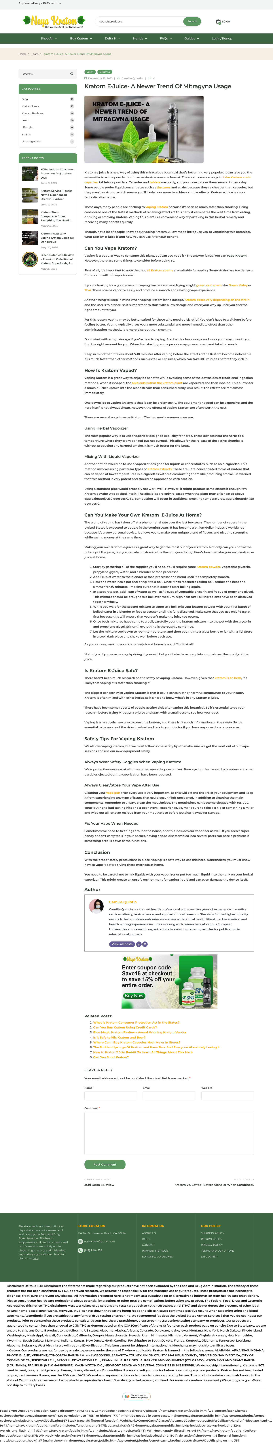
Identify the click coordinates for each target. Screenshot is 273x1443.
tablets (155, 182)
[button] (49, 38)
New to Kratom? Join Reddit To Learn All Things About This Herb (143, 1052)
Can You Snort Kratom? (111, 1057)
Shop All (49, 38)
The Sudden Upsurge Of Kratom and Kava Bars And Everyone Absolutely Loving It (156, 1047)
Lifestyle (105, 72)
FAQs (166, 38)
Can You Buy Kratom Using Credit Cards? (125, 1027)
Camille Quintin (123, 902)
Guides (192, 38)
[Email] (145, 944)
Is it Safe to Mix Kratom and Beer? (119, 1037)
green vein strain (209, 285)
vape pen (113, 793)
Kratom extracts (159, 469)
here (35, 1258)
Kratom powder (208, 567)
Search (192, 21)
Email (146, 1088)
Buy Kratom (81, 38)
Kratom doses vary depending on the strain (217, 300)
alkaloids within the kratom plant (157, 383)
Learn (35, 54)
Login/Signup (222, 38)
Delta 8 (112, 38)
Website (206, 1088)
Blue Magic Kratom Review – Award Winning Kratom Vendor (139, 1032)
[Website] (139, 944)
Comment (92, 1108)
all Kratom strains (160, 270)
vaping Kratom (156, 207)
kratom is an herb (228, 678)
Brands (139, 38)
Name (88, 1088)
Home (22, 54)
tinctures (163, 187)
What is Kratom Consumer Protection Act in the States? (136, 1022)
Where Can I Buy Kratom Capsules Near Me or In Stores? (136, 1042)
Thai (87, 290)
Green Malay (238, 285)
